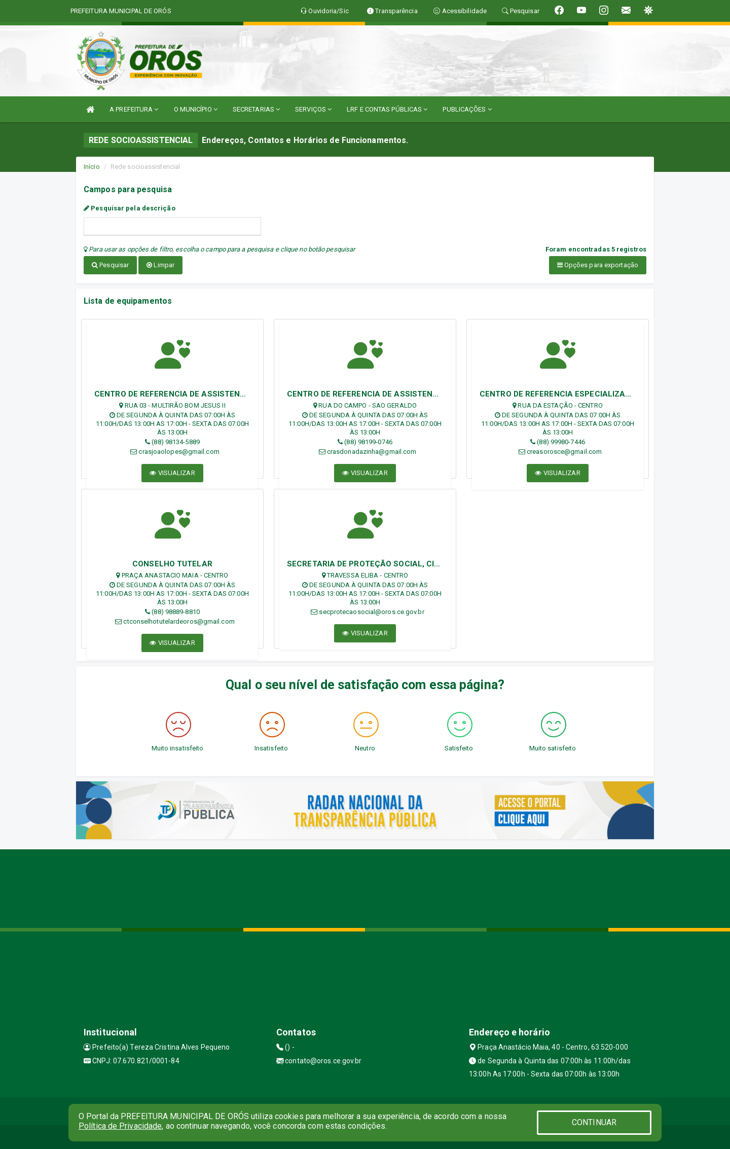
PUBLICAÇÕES (467, 109)
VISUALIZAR (172, 471)
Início (92, 166)
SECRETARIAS (256, 109)
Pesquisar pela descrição (129, 208)
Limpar (160, 265)
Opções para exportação (597, 265)
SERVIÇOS (313, 109)
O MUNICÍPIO (195, 109)
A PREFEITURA (134, 109)
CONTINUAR (594, 1122)
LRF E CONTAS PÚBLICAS (387, 109)
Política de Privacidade (120, 1126)
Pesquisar (110, 265)
